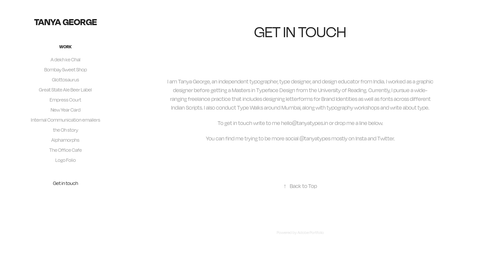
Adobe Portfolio (311, 232)
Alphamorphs (65, 140)
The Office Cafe (65, 150)
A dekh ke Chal (65, 59)
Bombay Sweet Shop (65, 69)
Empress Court (65, 100)
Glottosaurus (65, 79)
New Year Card (65, 110)
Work (65, 46)
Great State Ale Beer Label (65, 89)
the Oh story (65, 130)
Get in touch (65, 183)
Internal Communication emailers (65, 120)
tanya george (65, 21)
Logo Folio (65, 160)
